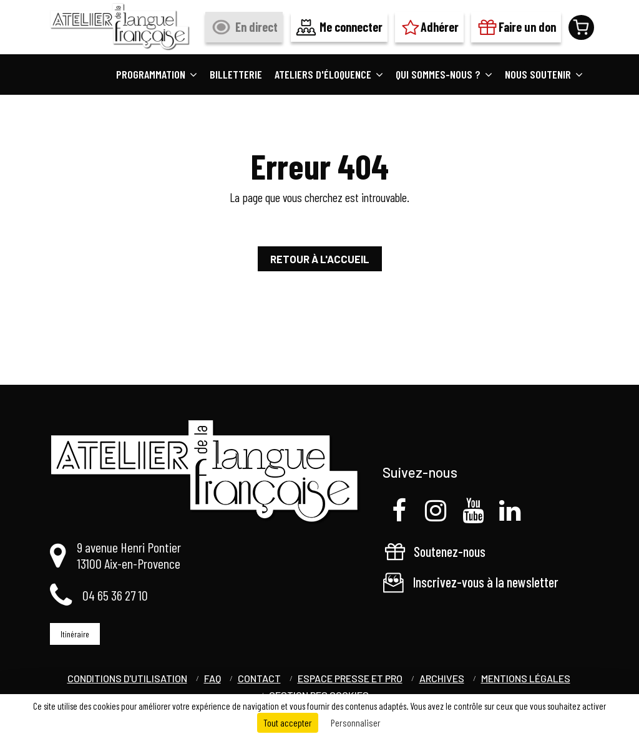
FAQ (212, 678)
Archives (441, 678)
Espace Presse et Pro (350, 678)
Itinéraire (75, 634)
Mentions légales (525, 678)
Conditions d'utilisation (127, 678)
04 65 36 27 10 (115, 595)
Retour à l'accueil (319, 259)
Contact (259, 678)
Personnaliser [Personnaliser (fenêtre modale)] (356, 722)
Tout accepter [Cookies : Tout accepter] (287, 722)
